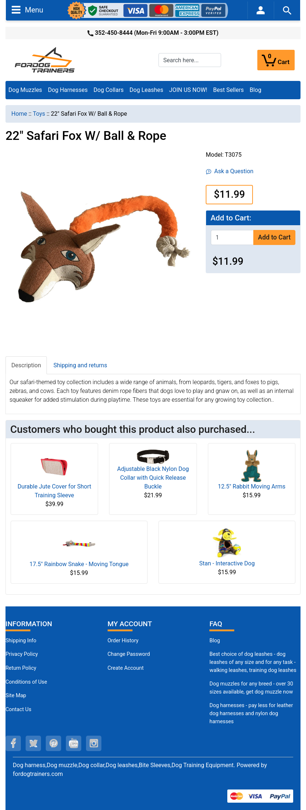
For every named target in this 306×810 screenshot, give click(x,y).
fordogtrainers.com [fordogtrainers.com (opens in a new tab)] (38, 773)
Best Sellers (228, 89)
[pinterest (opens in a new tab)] (53, 743)
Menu (27, 9)
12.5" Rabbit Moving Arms (251, 486)
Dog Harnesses (68, 89)
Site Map (15, 695)
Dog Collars (109, 89)
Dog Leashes (146, 89)
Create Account (126, 668)
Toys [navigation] (39, 113)
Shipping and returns (80, 365)
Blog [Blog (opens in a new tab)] (255, 89)
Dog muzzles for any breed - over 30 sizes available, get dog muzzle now (251, 688)
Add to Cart (274, 237)
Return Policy (20, 668)
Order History (123, 641)
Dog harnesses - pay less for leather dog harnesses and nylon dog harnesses (251, 713)
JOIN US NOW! (188, 89)
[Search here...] (189, 60)
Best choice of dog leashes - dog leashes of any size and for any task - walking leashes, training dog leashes (252, 662)
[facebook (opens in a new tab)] (13, 743)
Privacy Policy (21, 654)
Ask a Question (229, 171)
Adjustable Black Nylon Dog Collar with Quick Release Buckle (153, 477)
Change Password (129, 654)
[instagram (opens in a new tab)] (93, 743)
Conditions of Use (26, 682)
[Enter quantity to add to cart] (232, 237)
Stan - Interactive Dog (227, 563)
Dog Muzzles (25, 89)
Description (26, 365)
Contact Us (18, 709)
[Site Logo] (45, 59)
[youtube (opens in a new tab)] (73, 743)
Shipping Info (20, 641)
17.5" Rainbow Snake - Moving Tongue (79, 564)
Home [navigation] (19, 113)
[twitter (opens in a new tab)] (33, 743)
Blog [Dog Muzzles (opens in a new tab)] (214, 641)
